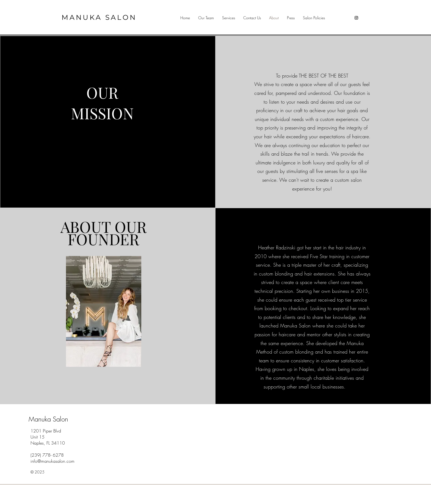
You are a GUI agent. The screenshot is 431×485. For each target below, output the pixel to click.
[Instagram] (356, 17)
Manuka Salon (48, 419)
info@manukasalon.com (52, 461)
